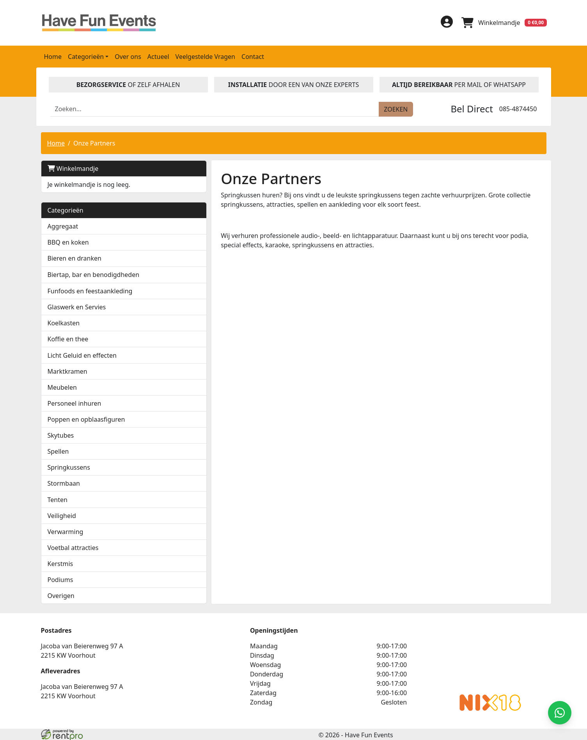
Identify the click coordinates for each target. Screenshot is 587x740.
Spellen (58, 450)
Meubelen (62, 386)
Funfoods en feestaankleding (90, 290)
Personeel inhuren (74, 402)
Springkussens (69, 466)
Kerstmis (60, 563)
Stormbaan (64, 482)
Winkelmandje (73, 167)
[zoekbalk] (215, 108)
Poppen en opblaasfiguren (86, 418)
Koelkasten (64, 322)
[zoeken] (396, 108)
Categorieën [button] (86, 55)
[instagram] (423, 25)
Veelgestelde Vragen (205, 55)
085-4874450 (518, 108)
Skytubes (61, 434)
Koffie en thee (68, 338)
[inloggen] (445, 22)
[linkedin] (404, 25)
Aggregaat (63, 225)
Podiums (60, 579)
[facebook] (386, 25)
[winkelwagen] (503, 22)
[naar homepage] (100, 22)
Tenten (57, 499)
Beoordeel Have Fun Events (409, 656)
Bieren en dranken (74, 257)
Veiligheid (62, 515)
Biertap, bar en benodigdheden (94, 274)
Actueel (158, 55)
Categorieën (65, 209)
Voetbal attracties (73, 547)
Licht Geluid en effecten (82, 354)
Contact (252, 55)
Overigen (61, 595)
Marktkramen (67, 370)
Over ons (128, 55)
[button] (149, 258)
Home (53, 55)
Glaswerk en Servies (77, 306)
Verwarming (65, 531)
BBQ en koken (68, 241)
